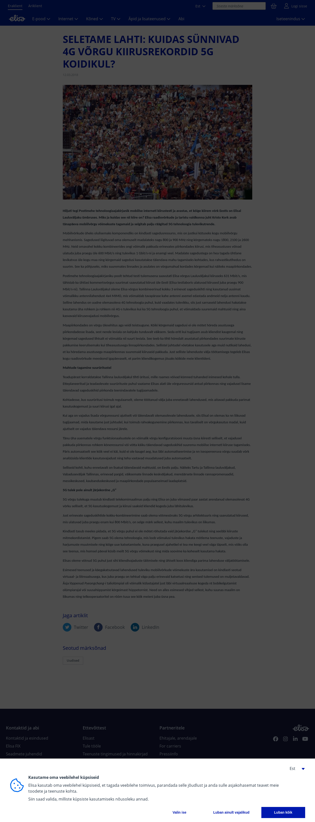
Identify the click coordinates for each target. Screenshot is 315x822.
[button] (295, 768)
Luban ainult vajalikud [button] (231, 812)
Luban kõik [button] (283, 812)
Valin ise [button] (179, 812)
